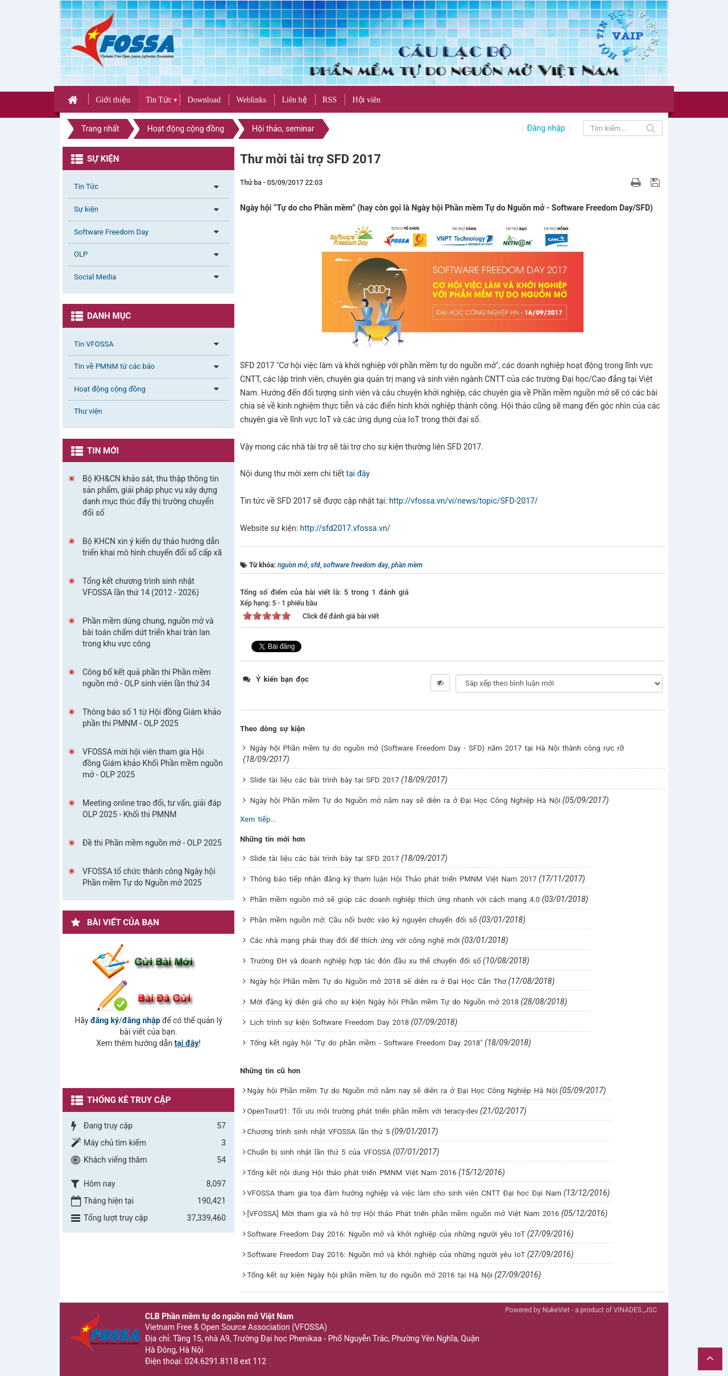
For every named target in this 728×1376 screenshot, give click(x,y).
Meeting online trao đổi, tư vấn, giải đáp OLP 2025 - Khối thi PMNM (151, 808)
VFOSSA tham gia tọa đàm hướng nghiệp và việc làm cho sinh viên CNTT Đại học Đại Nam (404, 1193)
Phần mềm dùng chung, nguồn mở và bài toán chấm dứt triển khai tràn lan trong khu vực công (148, 632)
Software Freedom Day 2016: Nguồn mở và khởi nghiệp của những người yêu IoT (386, 1234)
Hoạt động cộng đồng (110, 389)
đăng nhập (141, 1020)
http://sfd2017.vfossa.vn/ (345, 528)
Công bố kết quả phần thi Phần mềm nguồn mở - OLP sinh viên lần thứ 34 (146, 678)
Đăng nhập (546, 128)
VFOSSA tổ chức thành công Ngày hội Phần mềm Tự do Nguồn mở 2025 (149, 877)
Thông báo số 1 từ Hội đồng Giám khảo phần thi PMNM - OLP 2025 (151, 717)
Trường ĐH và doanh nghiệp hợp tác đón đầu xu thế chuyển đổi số (365, 961)
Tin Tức (159, 100)
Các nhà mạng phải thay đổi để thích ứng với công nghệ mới (355, 940)
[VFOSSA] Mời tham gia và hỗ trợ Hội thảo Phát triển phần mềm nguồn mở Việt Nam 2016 (403, 1213)
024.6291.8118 (211, 1361)
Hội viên (366, 100)
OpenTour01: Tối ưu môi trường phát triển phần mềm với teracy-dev (362, 1111)
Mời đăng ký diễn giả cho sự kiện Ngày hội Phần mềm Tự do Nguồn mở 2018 (384, 1002)
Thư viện (88, 411)
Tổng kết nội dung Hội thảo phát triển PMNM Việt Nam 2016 (352, 1172)
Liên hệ (294, 100)
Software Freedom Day (111, 232)
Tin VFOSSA (94, 344)
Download (204, 100)
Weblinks (251, 100)
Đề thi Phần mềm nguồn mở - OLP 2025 (152, 842)
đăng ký (104, 1020)
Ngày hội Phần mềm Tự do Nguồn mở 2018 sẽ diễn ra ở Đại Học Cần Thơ (378, 981)
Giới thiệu (113, 100)
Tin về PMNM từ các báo (114, 366)
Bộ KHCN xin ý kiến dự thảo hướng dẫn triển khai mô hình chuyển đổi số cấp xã (152, 547)
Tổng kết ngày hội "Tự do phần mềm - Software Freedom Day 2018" (366, 1043)
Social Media (95, 277)
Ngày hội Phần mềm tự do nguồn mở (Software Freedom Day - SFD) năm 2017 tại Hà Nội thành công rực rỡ (437, 748)
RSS (329, 100)
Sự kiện (86, 209)
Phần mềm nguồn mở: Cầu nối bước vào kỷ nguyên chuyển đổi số (363, 920)
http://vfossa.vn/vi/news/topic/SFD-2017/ (463, 500)
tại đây (358, 473)
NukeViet (555, 1310)
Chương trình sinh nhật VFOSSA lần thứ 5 (318, 1131)
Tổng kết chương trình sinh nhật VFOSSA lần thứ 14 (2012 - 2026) (140, 586)
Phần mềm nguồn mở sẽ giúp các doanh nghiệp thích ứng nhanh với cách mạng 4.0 (395, 899)
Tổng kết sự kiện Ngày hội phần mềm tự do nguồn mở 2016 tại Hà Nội (370, 1275)
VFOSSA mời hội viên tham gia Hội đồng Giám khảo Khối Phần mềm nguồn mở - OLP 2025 (152, 763)
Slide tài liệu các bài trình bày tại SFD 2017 (324, 780)
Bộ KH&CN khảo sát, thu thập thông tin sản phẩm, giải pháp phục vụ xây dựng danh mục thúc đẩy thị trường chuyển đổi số (150, 495)
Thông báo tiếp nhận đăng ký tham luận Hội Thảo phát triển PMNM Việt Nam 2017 (393, 879)
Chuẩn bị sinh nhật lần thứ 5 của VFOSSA (319, 1152)
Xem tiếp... (258, 819)
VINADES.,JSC (635, 1310)
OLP (81, 254)
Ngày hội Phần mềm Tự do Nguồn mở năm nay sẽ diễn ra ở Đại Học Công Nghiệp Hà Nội (405, 800)
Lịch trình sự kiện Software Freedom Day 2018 (330, 1022)
